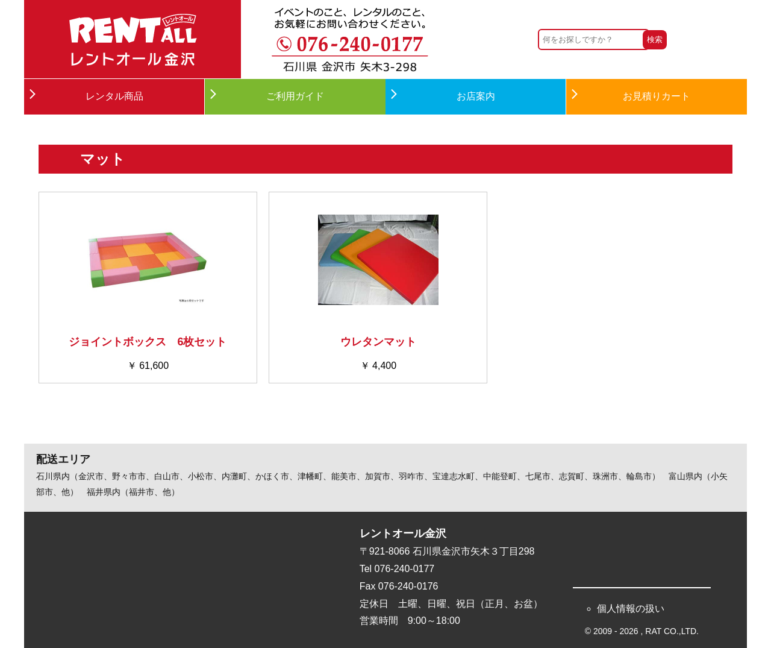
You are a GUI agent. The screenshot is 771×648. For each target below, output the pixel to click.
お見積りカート (656, 96)
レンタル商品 (114, 96)
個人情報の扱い (630, 608)
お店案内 (476, 96)
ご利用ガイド (295, 96)
